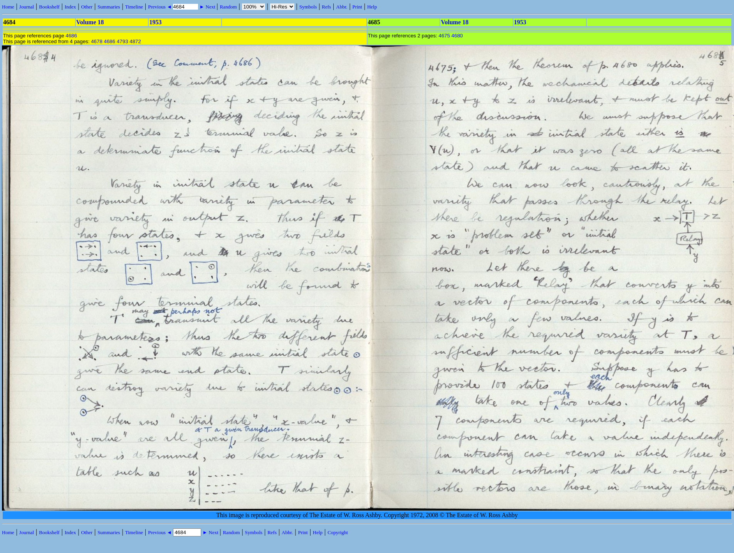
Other (86, 7)
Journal (26, 7)
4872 (135, 41)
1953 (155, 22)
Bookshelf (49, 7)
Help (372, 7)
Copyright (338, 532)
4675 (444, 36)
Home (8, 7)
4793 (122, 41)
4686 (71, 36)
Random (228, 7)
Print (357, 7)
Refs (326, 7)
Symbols (308, 7)
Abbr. (341, 7)
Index (70, 7)
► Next (207, 7)
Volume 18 (90, 22)
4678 (96, 41)
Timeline (134, 7)
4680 (457, 36)
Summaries (108, 7)
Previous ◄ (160, 7)
